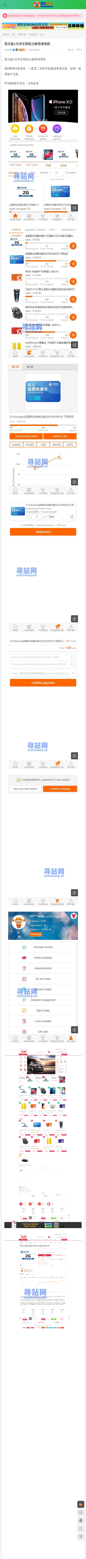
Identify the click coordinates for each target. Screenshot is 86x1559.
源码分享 (22, 34)
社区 (13, 34)
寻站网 (8, 49)
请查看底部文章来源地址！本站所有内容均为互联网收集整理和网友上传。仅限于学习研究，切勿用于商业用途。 (43, 16)
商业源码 (32, 34)
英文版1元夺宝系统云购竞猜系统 (27, 44)
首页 (6, 34)
